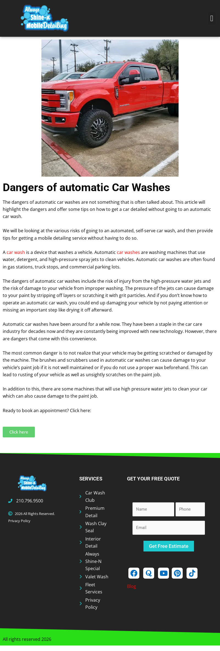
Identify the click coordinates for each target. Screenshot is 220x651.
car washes (128, 252)
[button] (211, 18)
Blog (131, 586)
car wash (16, 252)
